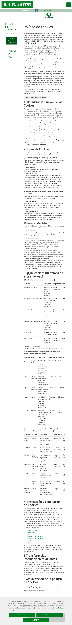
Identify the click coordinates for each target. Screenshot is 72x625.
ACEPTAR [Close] (35, 620)
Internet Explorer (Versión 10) (36, 538)
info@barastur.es (49, 10)
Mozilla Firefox (32, 532)
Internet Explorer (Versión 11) (36, 536)
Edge (28, 534)
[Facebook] (36, 11)
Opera (29, 540)
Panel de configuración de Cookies (35, 97)
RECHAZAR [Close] (49, 615)
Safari (29, 542)
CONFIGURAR (21, 615)
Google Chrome (32, 530)
